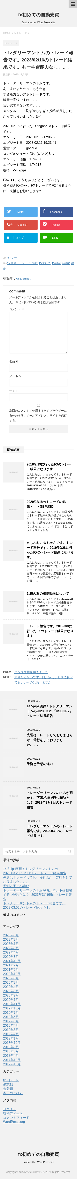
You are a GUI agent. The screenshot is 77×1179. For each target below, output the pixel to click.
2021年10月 (12, 961)
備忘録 (8, 1084)
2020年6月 (11, 978)
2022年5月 (11, 948)
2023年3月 (11, 935)
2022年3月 (11, 956)
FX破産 (56, 263)
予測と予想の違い (40, 764)
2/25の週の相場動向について (48, 593)
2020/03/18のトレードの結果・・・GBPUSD (46, 504)
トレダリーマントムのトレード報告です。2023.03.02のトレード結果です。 (50, 831)
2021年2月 (11, 969)
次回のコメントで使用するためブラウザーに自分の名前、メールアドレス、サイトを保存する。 (38, 415)
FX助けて (45, 263)
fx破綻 (66, 263)
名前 (14, 361)
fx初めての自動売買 (38, 14)
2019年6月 (11, 1017)
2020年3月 (11, 991)
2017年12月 (12, 1060)
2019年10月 (12, 1008)
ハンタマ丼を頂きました (31, 672)
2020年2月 (11, 995)
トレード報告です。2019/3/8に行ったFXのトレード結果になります (50, 631)
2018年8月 (11, 1051)
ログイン (9, 1109)
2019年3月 (11, 1030)
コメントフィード (16, 1117)
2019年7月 (11, 1012)
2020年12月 (12, 974)
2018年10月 (12, 1042)
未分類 (8, 1089)
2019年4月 (11, 1025)
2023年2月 (11, 939)
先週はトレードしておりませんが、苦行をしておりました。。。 (50, 739)
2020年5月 (11, 982)
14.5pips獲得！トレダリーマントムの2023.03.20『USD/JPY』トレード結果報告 (50, 711)
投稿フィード (13, 1113)
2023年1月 (11, 944)
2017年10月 (12, 1064)
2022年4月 (11, 952)
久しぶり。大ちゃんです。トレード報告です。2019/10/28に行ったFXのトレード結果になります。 (50, 550)
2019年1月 (11, 1038)
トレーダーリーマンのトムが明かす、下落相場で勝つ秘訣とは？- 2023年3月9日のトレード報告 (50, 800)
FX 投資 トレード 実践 (22, 263)
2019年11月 (12, 1004)
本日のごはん (13, 1093)
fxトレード (13, 257)
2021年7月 (11, 965)
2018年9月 (11, 1047)
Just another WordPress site (38, 1162)
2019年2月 (11, 1034)
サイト (13, 391)
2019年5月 (11, 1021)
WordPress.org (14, 1122)
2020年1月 (11, 999)
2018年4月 (11, 1055)
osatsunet (23, 278)
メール (15, 376)
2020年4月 (11, 987)
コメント (16, 309)
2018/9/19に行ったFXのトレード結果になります (49, 467)
